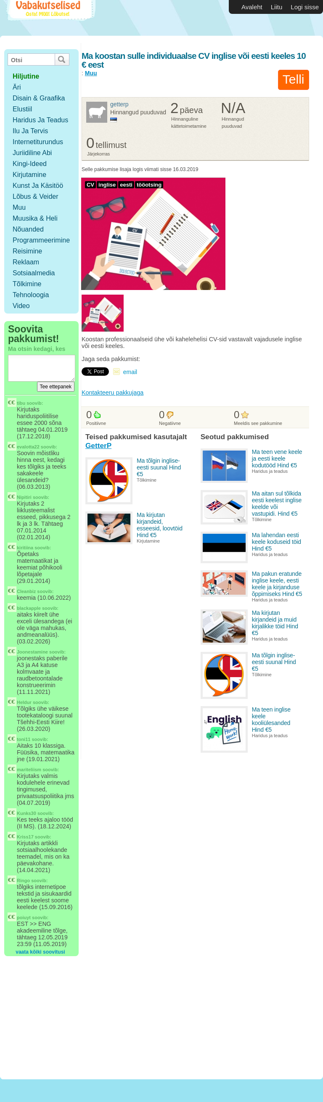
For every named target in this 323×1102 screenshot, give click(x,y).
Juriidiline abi (32, 152)
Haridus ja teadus (40, 120)
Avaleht (251, 7)
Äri (17, 87)
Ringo (23, 880)
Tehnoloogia (31, 294)
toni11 (23, 739)
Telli (293, 79)
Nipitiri (24, 497)
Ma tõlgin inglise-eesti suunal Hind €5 (159, 467)
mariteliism (29, 769)
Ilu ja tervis (30, 130)
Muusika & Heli (35, 218)
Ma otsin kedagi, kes (36, 348)
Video (21, 305)
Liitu (277, 7)
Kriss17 (25, 836)
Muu (19, 207)
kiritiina (25, 547)
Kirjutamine (29, 174)
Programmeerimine (41, 240)
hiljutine (26, 76)
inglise (107, 185)
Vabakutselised (49, 18)
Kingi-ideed (30, 163)
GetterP (119, 104)
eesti (126, 185)
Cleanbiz (26, 591)
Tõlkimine (27, 283)
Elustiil (22, 109)
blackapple (29, 608)
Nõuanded (28, 229)
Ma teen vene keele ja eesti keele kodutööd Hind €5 (277, 458)
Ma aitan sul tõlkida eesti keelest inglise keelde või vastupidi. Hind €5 (277, 503)
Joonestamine (32, 651)
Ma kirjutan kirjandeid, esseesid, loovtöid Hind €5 (160, 524)
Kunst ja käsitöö (38, 185)
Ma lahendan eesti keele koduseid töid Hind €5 (276, 542)
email (130, 372)
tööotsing (149, 185)
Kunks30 (26, 813)
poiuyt (24, 917)
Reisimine (27, 251)
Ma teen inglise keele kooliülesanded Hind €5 (271, 719)
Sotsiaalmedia (34, 273)
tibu (21, 403)
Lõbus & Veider (35, 196)
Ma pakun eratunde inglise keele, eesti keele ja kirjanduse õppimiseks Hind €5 (277, 583)
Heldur (24, 702)
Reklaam (26, 262)
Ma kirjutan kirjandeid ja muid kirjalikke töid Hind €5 (275, 622)
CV (90, 185)
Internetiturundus (38, 141)
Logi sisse (305, 7)
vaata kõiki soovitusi (40, 952)
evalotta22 (28, 446)
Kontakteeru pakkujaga (112, 392)
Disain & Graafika (39, 98)
